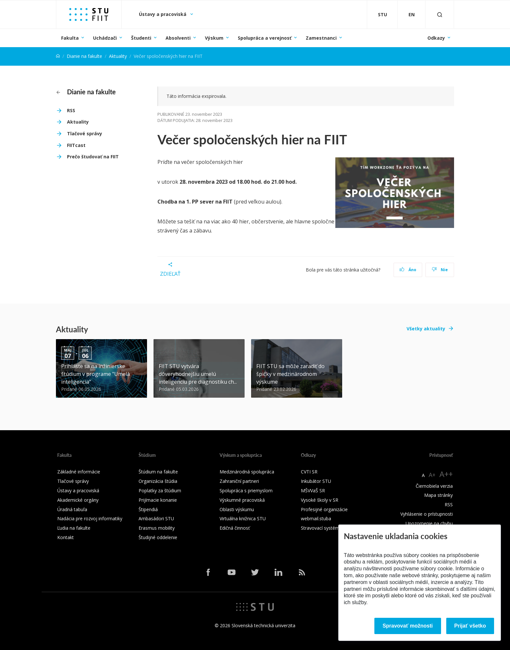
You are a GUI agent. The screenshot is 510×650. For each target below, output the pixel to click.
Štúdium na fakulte (158, 472)
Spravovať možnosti (407, 626)
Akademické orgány (78, 500)
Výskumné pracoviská (242, 500)
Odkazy (436, 38)
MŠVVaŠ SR (313, 490)
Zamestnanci (321, 38)
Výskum (214, 38)
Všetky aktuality (426, 328)
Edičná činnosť (235, 528)
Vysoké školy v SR (319, 500)
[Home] (58, 56)
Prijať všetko (470, 626)
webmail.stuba (316, 518)
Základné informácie (78, 472)
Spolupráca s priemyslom (246, 490)
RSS (71, 110)
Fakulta (70, 38)
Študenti (141, 38)
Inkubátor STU (316, 481)
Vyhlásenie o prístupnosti (426, 514)
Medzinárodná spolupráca (247, 472)
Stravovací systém (320, 528)
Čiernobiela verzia (434, 486)
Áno (408, 269)
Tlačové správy (84, 133)
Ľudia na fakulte (73, 528)
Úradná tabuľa (72, 509)
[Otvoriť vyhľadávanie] (439, 14)
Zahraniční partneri (239, 481)
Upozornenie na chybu (429, 523)
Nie (440, 269)
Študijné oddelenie (158, 537)
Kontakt (65, 537)
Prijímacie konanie (158, 500)
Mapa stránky (438, 495)
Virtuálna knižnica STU (243, 518)
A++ (446, 474)
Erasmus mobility (157, 528)
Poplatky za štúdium (160, 490)
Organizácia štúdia (158, 481)
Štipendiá (148, 509)
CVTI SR (309, 472)
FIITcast (76, 145)
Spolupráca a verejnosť (264, 38)
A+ (432, 475)
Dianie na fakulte (84, 56)
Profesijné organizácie (324, 509)
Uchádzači (105, 38)
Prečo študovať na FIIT (93, 156)
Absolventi (178, 38)
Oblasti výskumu (237, 509)
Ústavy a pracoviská (163, 14)
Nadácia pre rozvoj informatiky (89, 518)
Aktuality (118, 56)
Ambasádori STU (156, 518)
